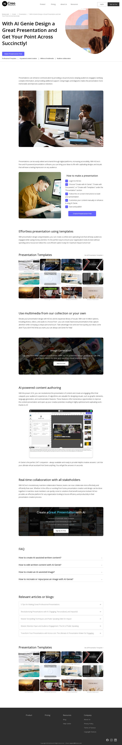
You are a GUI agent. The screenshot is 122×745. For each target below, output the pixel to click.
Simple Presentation (50, 279)
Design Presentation (92, 265)
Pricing (53, 4)
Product (42, 4)
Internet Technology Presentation (71, 265)
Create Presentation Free (82, 214)
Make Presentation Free (13, 54)
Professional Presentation (92, 279)
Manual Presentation (71, 279)
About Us (64, 4)
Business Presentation (50, 265)
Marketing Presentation (50, 293)
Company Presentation (71, 293)
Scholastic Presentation (92, 293)
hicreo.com (5, 14)
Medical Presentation (29, 265)
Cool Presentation (29, 293)
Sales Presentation (29, 279)
